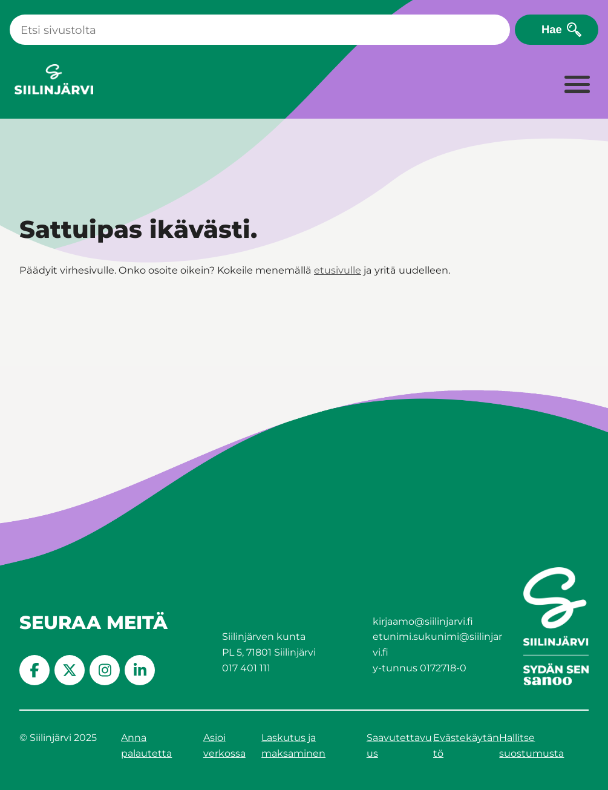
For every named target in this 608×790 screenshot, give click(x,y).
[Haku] (260, 30)
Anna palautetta (146, 745)
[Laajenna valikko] (576, 85)
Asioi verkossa (224, 745)
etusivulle (337, 270)
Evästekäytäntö (466, 745)
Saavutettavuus (399, 745)
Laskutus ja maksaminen (293, 745)
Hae (551, 29)
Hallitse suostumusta (531, 745)
